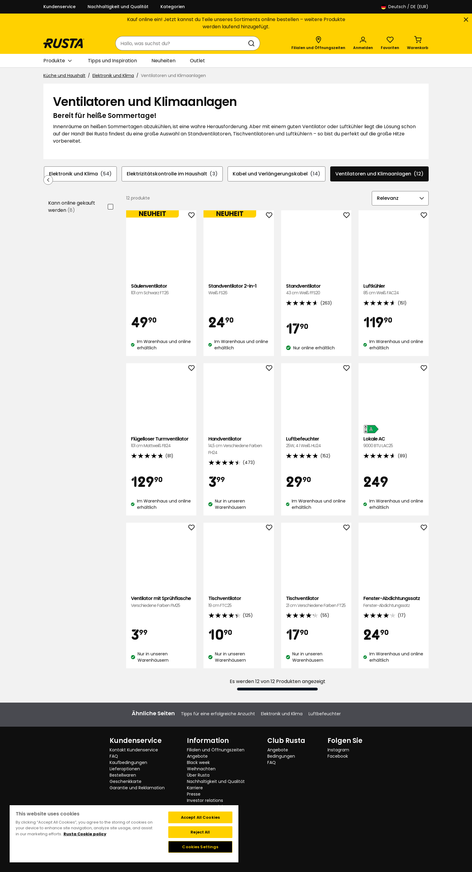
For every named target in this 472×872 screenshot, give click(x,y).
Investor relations (205, 800)
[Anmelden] (363, 43)
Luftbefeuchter (316, 442)
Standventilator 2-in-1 (238, 289)
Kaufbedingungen (128, 762)
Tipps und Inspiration (112, 60)
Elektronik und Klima (113, 76)
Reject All (200, 832)
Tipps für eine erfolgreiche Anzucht (218, 714)
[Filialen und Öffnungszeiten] (318, 43)
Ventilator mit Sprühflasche (161, 602)
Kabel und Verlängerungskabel (276, 174)
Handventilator (238, 446)
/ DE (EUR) (404, 7)
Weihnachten (201, 769)
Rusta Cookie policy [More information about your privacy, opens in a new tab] (85, 834)
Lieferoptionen (125, 769)
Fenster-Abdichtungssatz (393, 602)
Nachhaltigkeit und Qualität (118, 7)
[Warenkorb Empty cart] (418, 43)
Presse (193, 794)
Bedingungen (281, 756)
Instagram (338, 750)
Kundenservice (59, 7)
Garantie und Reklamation (137, 788)
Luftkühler (393, 289)
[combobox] (181, 43)
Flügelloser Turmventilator (161, 442)
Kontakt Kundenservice (134, 750)
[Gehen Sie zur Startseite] (63, 43)
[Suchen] (252, 43)
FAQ (114, 756)
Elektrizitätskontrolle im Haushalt (172, 174)
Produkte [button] (57, 60)
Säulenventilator (161, 289)
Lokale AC (393, 442)
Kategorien (172, 7)
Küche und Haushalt (64, 76)
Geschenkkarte (125, 781)
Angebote (197, 756)
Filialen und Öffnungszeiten (215, 750)
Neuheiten (163, 60)
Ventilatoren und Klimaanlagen (379, 174)
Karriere (195, 788)
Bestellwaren (123, 775)
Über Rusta (198, 775)
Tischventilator (238, 602)
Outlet (197, 60)
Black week (198, 762)
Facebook (338, 756)
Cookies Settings (200, 847)
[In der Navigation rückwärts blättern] (48, 180)
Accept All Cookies (200, 817)
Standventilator (316, 289)
